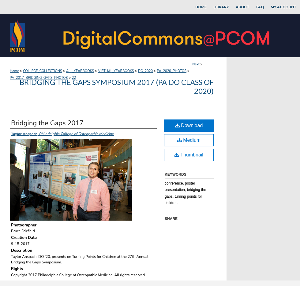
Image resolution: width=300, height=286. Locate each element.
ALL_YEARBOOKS (80, 71)
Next (196, 64)
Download (189, 125)
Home (14, 71)
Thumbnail (188, 154)
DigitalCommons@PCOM (167, 35)
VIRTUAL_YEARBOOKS (116, 71)
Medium (189, 140)
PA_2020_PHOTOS (171, 71)
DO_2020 (145, 71)
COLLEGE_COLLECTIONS (42, 71)
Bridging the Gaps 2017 (47, 123)
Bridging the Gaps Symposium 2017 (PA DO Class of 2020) (117, 86)
